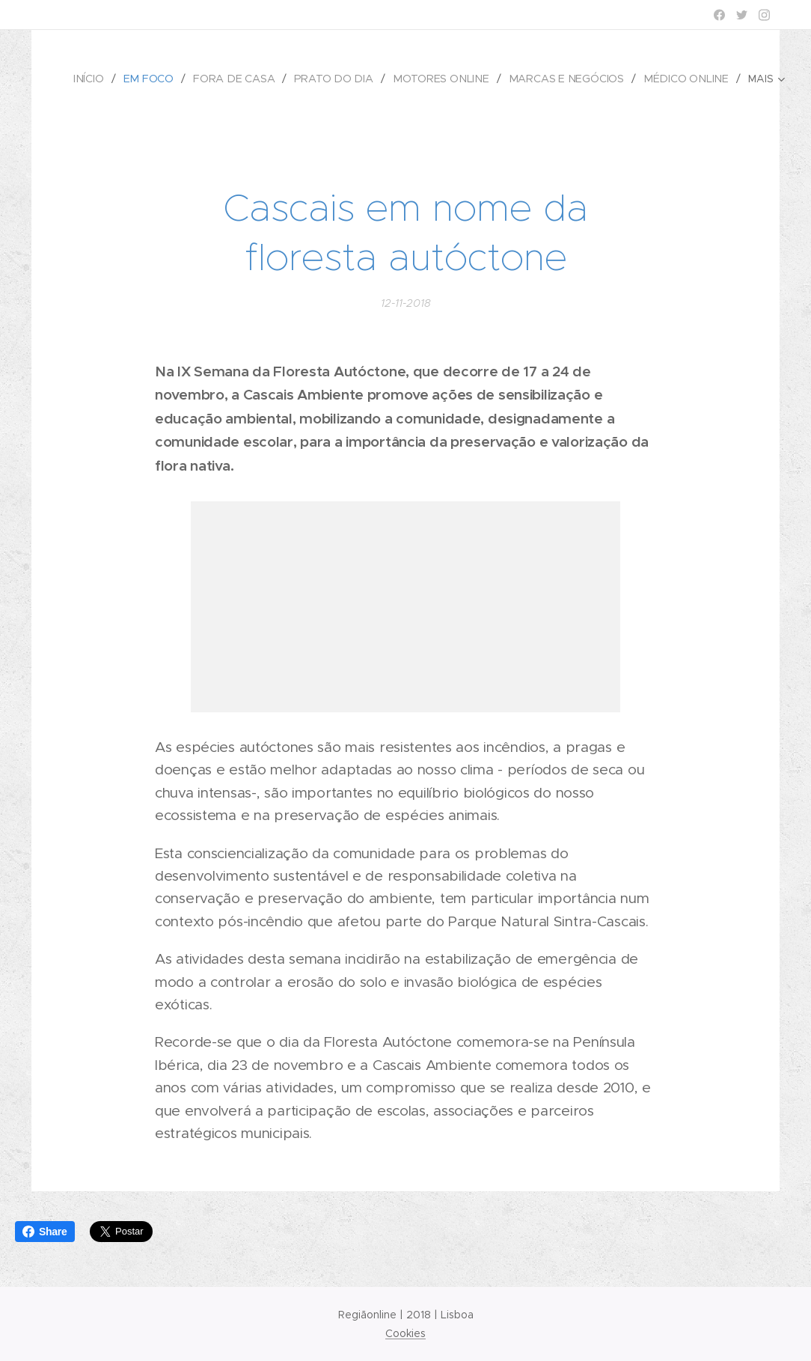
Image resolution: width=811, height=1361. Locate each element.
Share (44, 1232)
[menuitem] (101, 78)
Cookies (405, 1333)
